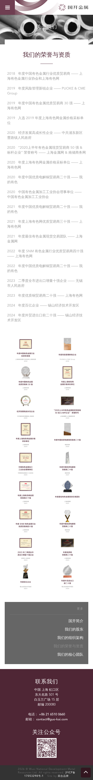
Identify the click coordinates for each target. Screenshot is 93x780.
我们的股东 (74, 630)
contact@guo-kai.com (52, 719)
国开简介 (75, 621)
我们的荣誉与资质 (68, 646)
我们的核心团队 (70, 655)
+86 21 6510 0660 (52, 714)
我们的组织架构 (70, 638)
